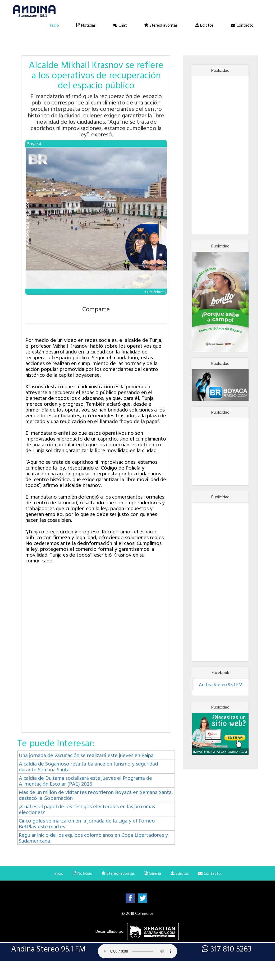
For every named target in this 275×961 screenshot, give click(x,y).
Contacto (242, 25)
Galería (152, 873)
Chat (120, 25)
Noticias (86, 25)
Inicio (54, 25)
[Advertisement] (220, 155)
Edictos (204, 25)
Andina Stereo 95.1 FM (220, 684)
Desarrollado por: (137, 931)
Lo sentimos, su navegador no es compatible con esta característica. (137, 951)
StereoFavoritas (161, 25)
